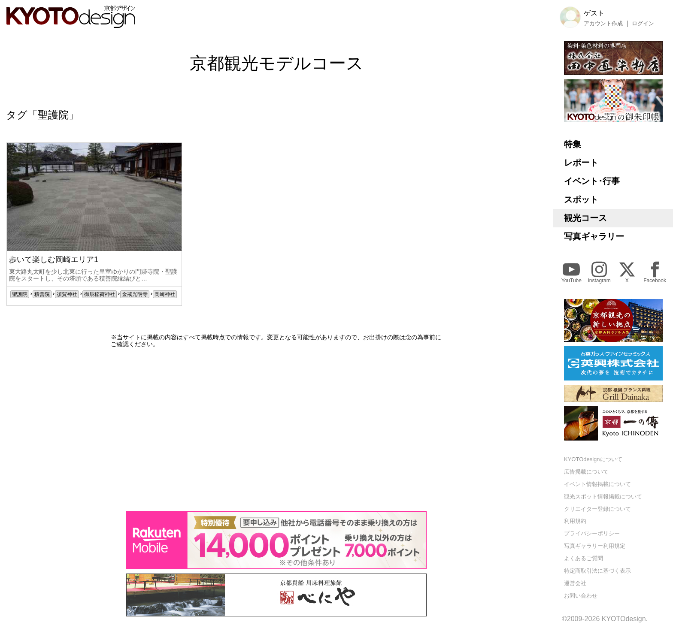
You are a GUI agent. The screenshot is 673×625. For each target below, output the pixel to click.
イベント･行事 (592, 181)
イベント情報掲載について (597, 484)
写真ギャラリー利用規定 (594, 546)
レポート (581, 162)
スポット (581, 199)
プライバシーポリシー (592, 533)
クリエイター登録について (597, 509)
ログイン (643, 24)
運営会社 (575, 583)
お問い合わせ (580, 595)
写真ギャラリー (594, 236)
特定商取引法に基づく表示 (597, 571)
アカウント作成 (603, 24)
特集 (572, 144)
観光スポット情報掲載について (603, 496)
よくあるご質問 (583, 558)
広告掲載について (586, 471)
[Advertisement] (276, 429)
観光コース (585, 218)
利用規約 (575, 521)
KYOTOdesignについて (593, 459)
